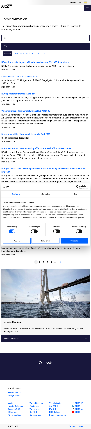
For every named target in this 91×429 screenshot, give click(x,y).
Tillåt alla (74, 241)
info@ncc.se (14, 395)
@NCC (76, 406)
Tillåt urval (45, 241)
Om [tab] (75, 194)
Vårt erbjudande (36, 403)
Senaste (7, 54)
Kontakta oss (35, 415)
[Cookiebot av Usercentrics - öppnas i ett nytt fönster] (78, 187)
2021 (45, 54)
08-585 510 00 (14, 392)
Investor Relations (15, 406)
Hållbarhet (12, 412)
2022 (39, 54)
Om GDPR (53, 406)
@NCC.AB (77, 403)
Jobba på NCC (14, 409)
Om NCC (33, 412)
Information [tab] (45, 194)
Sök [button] (5, 46)
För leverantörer (15, 415)
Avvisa (17, 241)
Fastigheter (34, 406)
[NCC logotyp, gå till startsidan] (6, 5)
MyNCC (52, 409)
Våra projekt (35, 409)
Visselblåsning (55, 403)
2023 (33, 54)
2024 (27, 54)
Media (10, 403)
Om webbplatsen (76, 426)
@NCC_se (77, 409)
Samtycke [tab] (16, 194)
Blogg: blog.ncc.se (57, 415)
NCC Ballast (54, 412)
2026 (16, 54)
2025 (21, 54)
